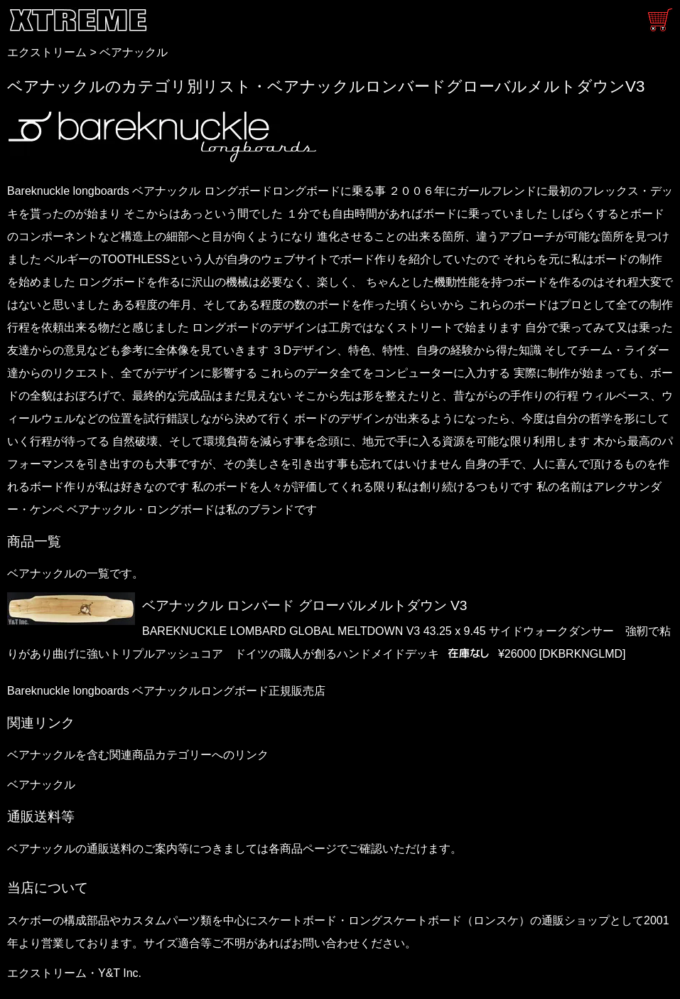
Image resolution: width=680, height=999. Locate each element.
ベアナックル (133, 52)
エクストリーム (47, 52)
